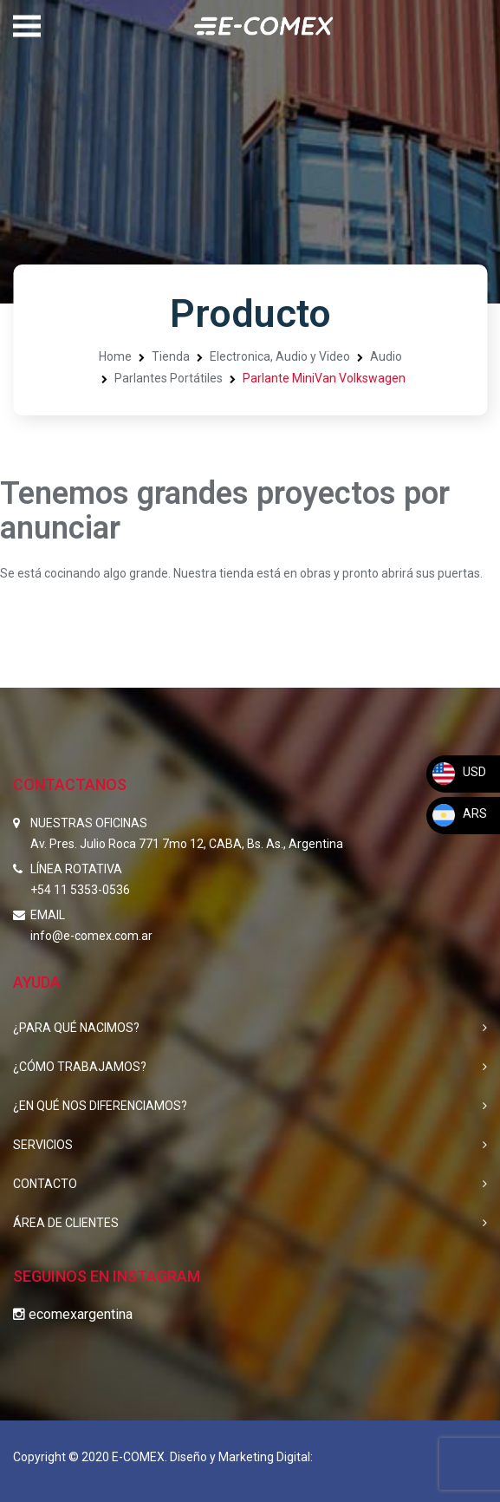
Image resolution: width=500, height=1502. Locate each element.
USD (458, 772)
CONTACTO (45, 1184)
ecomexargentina (73, 1314)
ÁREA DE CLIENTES (66, 1223)
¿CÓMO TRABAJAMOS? (79, 1067)
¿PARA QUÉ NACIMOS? (76, 1028)
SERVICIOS (43, 1145)
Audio (386, 356)
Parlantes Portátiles (168, 378)
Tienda (171, 356)
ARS (459, 813)
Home (115, 356)
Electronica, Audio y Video (280, 356)
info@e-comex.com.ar (91, 936)
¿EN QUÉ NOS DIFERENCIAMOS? (100, 1106)
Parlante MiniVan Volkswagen (324, 378)
